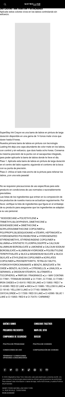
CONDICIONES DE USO (12, 350)
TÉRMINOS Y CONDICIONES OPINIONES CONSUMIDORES (15, 357)
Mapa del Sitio (40, 330)
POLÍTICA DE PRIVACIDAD (13, 344)
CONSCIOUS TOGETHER (43, 323)
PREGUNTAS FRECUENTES (13, 330)
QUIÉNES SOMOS (9, 323)
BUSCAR (37, 336)
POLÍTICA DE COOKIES (42, 344)
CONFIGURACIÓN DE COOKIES (45, 350)
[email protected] (8, 393)
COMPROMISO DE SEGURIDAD (14, 336)
